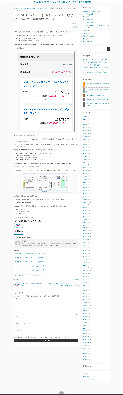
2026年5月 (86, 116)
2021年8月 (86, 279)
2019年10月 (86, 342)
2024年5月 (86, 185)
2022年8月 (86, 245)
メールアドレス (19, 323)
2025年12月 (86, 130)
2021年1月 (86, 299)
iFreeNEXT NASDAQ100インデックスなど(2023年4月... (30, 266)
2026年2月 (86, 125)
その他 (85, 16)
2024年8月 (86, 176)
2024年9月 (86, 173)
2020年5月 (86, 322)
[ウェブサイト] (46, 333)
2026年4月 (86, 119)
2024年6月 (86, 182)
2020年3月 (86, 328)
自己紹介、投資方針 (88, 36)
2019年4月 (86, 359)
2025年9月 (86, 139)
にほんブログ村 (18, 227)
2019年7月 (86, 351)
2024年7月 (86, 179)
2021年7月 (86, 282)
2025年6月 (86, 147)
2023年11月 (86, 202)
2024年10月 (86, 170)
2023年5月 (86, 219)
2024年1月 (86, 196)
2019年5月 (86, 356)
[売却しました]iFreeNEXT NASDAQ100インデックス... (30, 254)
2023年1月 (86, 230)
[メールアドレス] (46, 326)
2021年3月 (86, 293)
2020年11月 (86, 305)
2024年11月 (86, 167)
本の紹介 (85, 30)
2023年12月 (86, 199)
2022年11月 (86, 236)
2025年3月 (86, 156)
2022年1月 (86, 265)
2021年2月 (86, 296)
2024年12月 (86, 165)
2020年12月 (86, 302)
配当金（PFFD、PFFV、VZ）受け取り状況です (96, 59)
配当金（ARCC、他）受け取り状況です (97, 99)
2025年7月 (86, 145)
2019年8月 (86, 348)
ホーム (85, 373)
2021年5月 (86, 288)
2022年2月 (86, 262)
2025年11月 (86, 133)
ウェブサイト (18, 330)
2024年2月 (86, 193)
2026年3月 (86, 122)
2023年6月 (86, 216)
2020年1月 (86, 334)
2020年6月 (86, 319)
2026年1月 (86, 127)
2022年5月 (86, 253)
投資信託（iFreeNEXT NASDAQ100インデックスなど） (30, 275)
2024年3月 (86, 190)
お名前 (17, 317)
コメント (17, 299)
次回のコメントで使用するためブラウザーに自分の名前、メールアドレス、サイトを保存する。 (43, 337)
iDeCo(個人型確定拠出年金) (90, 11)
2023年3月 (86, 225)
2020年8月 (86, 313)
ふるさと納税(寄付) (88, 22)
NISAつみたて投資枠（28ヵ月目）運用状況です (97, 104)
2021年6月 (86, 285)
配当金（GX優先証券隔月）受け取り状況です (96, 62)
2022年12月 (86, 233)
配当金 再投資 (87, 41)
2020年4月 (86, 325)
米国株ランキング (18, 233)
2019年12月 (86, 336)
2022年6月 (86, 250)
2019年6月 (86, 353)
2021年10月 (86, 273)
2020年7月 (86, 316)
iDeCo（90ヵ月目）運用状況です (92, 65)
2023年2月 (86, 228)
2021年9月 (86, 276)
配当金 (85, 39)
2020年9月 (86, 311)
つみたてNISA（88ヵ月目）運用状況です (94, 72)
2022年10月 (86, 239)
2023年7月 (86, 213)
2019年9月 (86, 345)
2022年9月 (86, 242)
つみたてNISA (87, 19)
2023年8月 (86, 210)
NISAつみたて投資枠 (89, 14)
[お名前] (46, 319)
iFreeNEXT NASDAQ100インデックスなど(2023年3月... (30, 270)
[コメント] (46, 307)
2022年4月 (86, 256)
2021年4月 (86, 291)
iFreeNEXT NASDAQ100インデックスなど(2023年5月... (30, 258)
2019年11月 (86, 339)
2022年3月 (86, 259)
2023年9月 (86, 208)
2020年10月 (86, 308)
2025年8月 (86, 142)
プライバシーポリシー (89, 379)
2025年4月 (86, 153)
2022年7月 (86, 248)
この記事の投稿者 (20, 237)
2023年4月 (86, 222)
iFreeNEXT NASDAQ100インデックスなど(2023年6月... (30, 262)
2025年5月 (86, 150)
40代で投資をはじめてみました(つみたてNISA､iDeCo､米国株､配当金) (61, 2)
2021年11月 (86, 271)
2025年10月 (86, 136)
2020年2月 (86, 331)
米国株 (85, 33)
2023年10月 (86, 205)
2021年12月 (86, 268)
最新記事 (29, 237)
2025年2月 (86, 159)
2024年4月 (86, 188)
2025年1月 (86, 162)
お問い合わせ (87, 376)
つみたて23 (75, 27)
